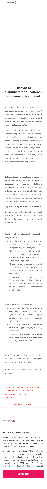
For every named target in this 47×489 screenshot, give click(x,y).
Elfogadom (23, 473)
